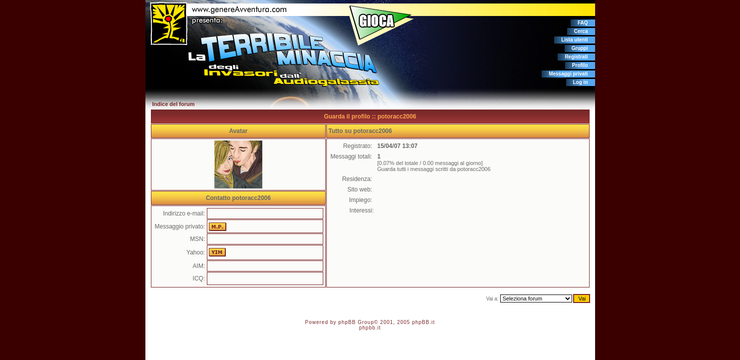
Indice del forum (173, 104)
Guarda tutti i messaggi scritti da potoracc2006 (434, 169)
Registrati (576, 57)
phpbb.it (370, 327)
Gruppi (580, 48)
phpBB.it (423, 322)
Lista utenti (574, 39)
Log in (580, 82)
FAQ (583, 23)
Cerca (581, 31)
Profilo (580, 65)
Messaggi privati (568, 73)
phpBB (347, 322)
